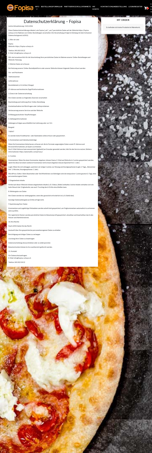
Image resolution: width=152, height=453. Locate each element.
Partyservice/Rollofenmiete (77, 6)
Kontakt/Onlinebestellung (114, 6)
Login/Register (135, 6)
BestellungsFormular (51, 6)
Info (37, 6)
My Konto (95, 7)
